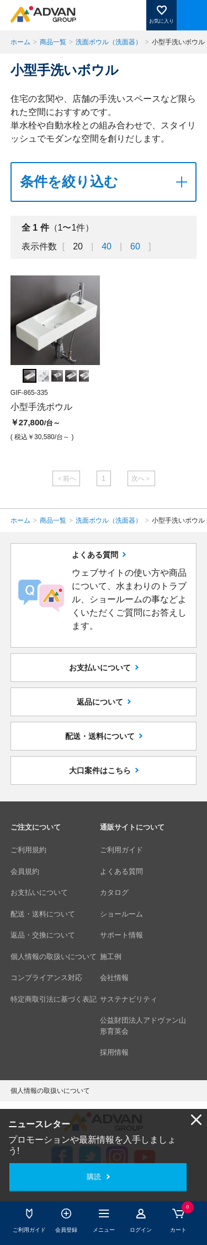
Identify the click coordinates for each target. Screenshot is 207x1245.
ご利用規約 (28, 850)
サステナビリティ (128, 999)
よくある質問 (121, 871)
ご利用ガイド (121, 850)
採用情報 (114, 1052)
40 (107, 246)
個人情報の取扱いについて (53, 956)
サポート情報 (121, 935)
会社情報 (114, 977)
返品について (100, 701)
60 (135, 246)
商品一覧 (53, 42)
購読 (94, 1177)
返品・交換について (42, 935)
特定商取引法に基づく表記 (53, 999)
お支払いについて (100, 667)
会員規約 (24, 871)
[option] (55, 360)
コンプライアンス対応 (46, 977)
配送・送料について (100, 736)
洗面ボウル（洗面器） (109, 42)
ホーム (20, 42)
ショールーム (121, 914)
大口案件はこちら (100, 770)
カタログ (114, 892)
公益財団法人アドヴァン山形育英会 (143, 1025)
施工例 (110, 956)
